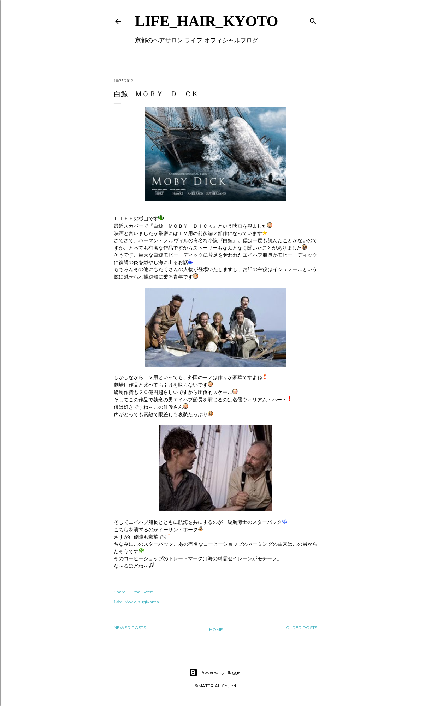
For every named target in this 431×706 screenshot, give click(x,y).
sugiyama (148, 601)
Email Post (142, 591)
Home (216, 629)
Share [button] (119, 591)
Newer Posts (130, 627)
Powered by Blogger (215, 672)
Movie (130, 601)
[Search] (313, 19)
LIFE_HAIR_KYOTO (206, 21)
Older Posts (301, 627)
